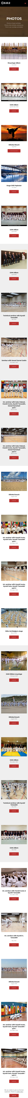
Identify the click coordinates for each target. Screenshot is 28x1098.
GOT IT (14, 1095)
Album (14, 413)
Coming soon (14, 150)
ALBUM (14, 69)
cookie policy (19, 1091)
